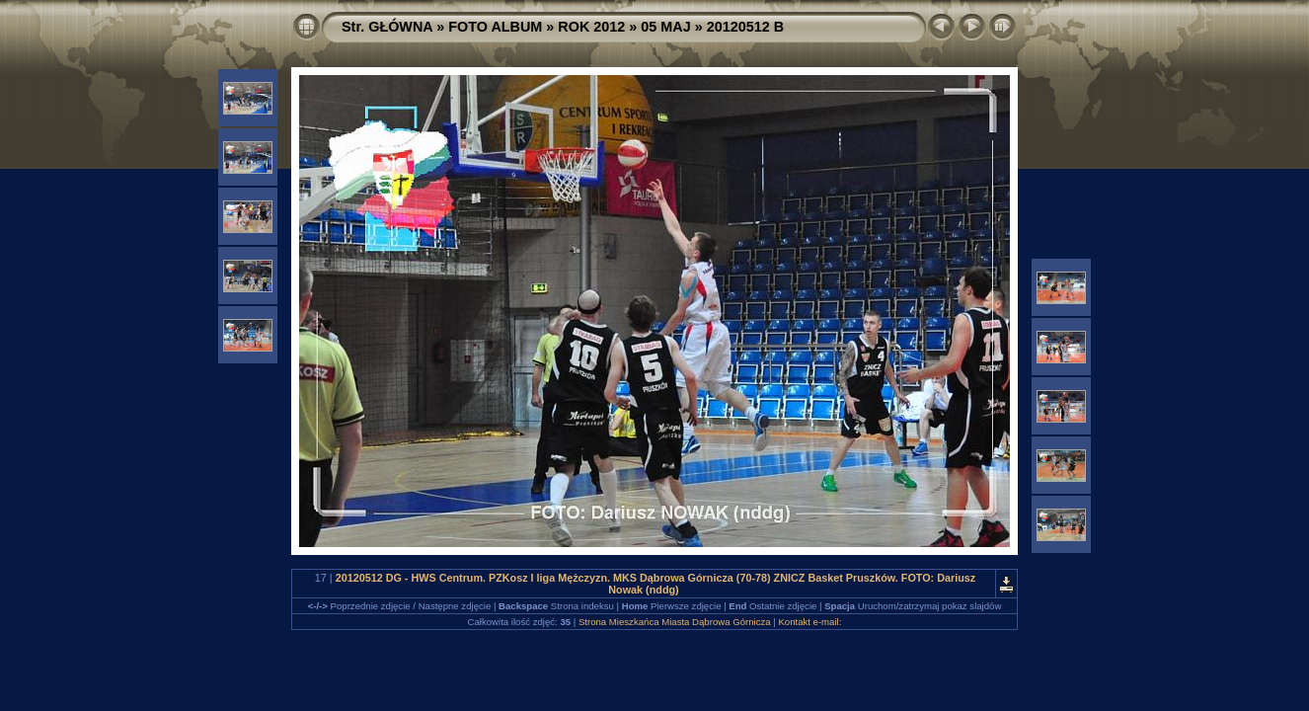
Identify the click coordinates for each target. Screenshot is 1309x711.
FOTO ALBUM (495, 27)
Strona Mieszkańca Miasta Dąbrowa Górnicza (674, 621)
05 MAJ (665, 27)
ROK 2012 (591, 27)
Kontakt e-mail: (809, 621)
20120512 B (745, 27)
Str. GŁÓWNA (387, 27)
